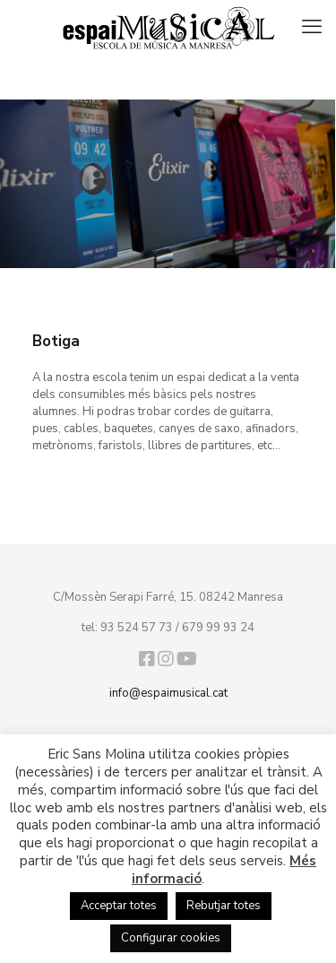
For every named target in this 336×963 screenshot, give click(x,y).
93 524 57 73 (136, 628)
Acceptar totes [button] (119, 906)
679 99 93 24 (218, 628)
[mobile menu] (312, 27)
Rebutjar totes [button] (223, 906)
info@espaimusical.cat (168, 693)
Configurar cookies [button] (170, 938)
